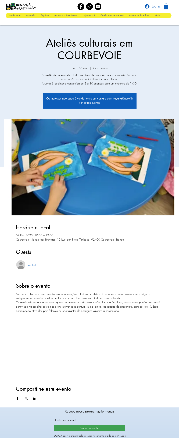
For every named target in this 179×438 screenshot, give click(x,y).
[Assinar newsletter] (89, 428)
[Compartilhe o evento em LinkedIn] (34, 398)
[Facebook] (80, 6)
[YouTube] (98, 6)
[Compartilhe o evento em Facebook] (17, 398)
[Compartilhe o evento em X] (26, 398)
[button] (166, 6)
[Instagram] (89, 6)
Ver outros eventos (89, 103)
